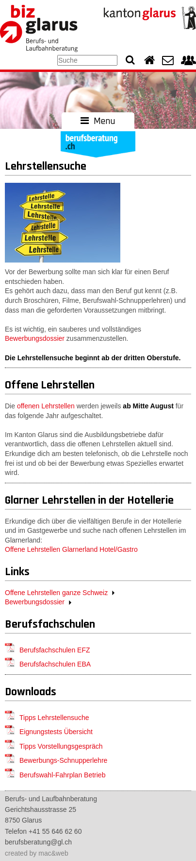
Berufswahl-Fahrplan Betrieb (62, 775)
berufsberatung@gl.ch (38, 842)
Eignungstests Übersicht (56, 732)
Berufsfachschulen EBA (55, 664)
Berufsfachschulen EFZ (54, 650)
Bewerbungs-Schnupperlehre (63, 760)
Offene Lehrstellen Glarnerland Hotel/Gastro (71, 549)
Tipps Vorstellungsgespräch (60, 746)
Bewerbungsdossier (35, 338)
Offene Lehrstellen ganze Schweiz (56, 593)
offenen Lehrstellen (46, 406)
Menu (98, 121)
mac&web (53, 853)
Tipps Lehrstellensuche (54, 717)
